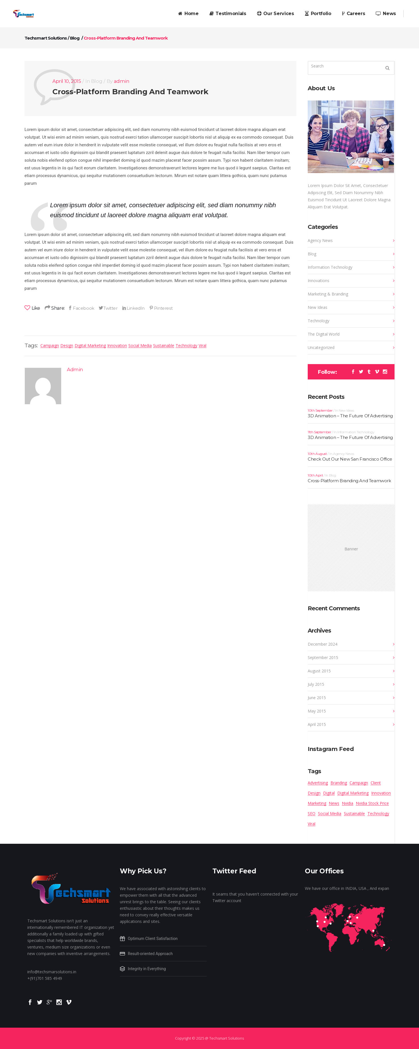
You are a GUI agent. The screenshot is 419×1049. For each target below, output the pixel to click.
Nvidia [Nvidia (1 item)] (347, 803)
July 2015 (316, 684)
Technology (186, 345)
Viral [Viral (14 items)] (311, 823)
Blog (74, 38)
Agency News (320, 240)
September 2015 (323, 657)
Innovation (117, 345)
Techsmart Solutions (45, 38)
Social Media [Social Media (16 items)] (329, 813)
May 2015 (317, 711)
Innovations (318, 280)
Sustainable (163, 345)
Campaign (49, 345)
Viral (202, 345)
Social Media (140, 345)
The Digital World (324, 334)
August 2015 (319, 671)
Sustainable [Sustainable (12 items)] (354, 813)
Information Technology (330, 267)
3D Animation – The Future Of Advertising (350, 415)
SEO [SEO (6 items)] (311, 813)
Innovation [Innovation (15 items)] (381, 793)
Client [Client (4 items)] (376, 782)
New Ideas (317, 307)
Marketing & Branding (328, 294)
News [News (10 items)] (334, 803)
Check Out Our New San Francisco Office (350, 459)
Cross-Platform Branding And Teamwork (130, 91)
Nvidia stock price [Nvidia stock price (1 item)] (372, 803)
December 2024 (322, 644)
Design (66, 345)
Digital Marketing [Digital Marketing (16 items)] (353, 793)
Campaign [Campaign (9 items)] (359, 782)
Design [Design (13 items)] (314, 793)
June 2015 (317, 697)
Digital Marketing (90, 345)
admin (122, 81)
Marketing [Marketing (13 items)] (317, 803)
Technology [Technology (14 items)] (378, 813)
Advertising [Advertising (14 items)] (318, 782)
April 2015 (317, 724)
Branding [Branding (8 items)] (338, 782)
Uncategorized (321, 347)
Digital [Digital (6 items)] (329, 793)
